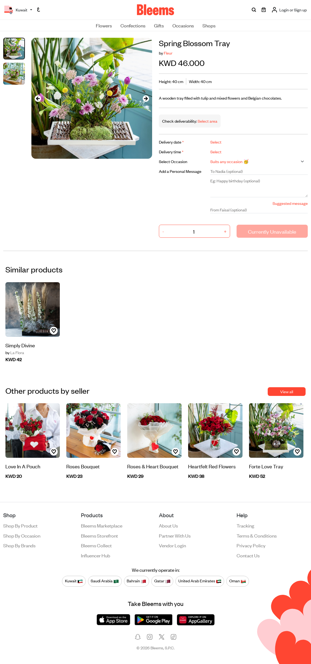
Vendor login (172, 545)
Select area (207, 121)
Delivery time (171, 151)
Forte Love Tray (266, 466)
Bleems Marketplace (101, 525)
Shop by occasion (21, 535)
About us (168, 525)
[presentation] (38, 98)
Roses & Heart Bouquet (152, 466)
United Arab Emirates (199, 581)
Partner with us (175, 535)
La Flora (14, 352)
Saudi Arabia (105, 581)
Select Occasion (173, 161)
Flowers (104, 25)
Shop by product (20, 525)
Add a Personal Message (180, 171)
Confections (132, 25)
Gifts (159, 25)
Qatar (162, 581)
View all (286, 391)
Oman (237, 581)
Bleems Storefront (99, 535)
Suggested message (290, 203)
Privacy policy (251, 545)
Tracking (245, 525)
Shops (208, 25)
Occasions (183, 25)
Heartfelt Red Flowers (212, 466)
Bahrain (136, 581)
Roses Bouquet (83, 466)
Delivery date (171, 142)
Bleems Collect (96, 545)
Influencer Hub (95, 555)
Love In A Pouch (22, 466)
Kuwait (74, 581)
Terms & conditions (257, 535)
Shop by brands (19, 545)
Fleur (168, 53)
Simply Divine (20, 345)
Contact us (248, 555)
